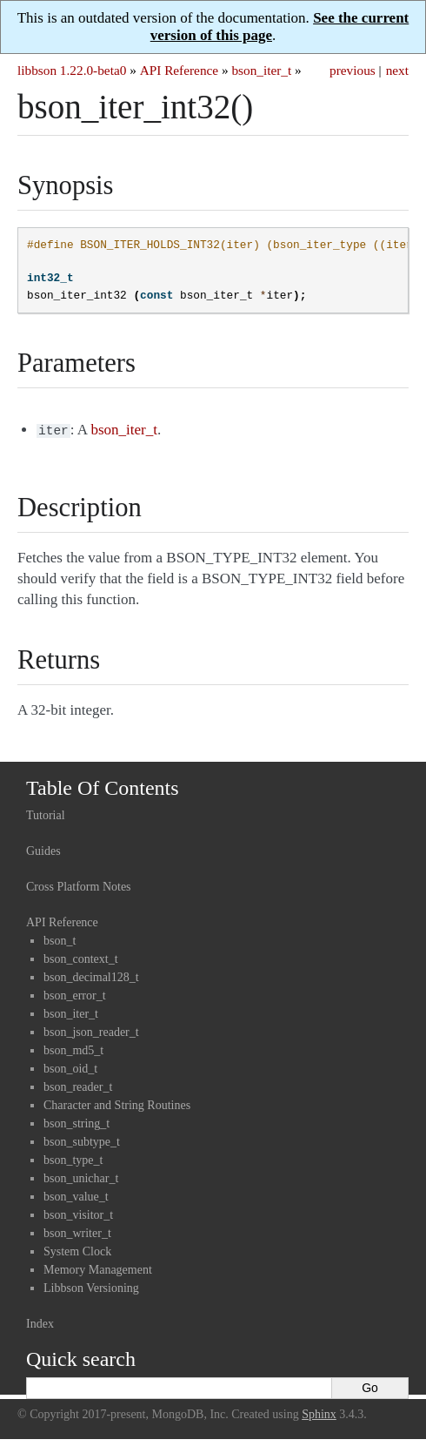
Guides (43, 849)
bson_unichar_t (80, 1176)
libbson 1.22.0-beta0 (71, 70)
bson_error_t (74, 993)
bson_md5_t (73, 1048)
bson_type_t (73, 1158)
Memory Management (97, 1268)
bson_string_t (76, 1121)
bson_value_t (76, 1194)
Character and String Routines (116, 1103)
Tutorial (45, 813)
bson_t (59, 938)
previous (352, 70)
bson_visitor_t (78, 1213)
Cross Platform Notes (78, 884)
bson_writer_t (77, 1231)
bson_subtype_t (81, 1140)
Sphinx (319, 1412)
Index (40, 1322)
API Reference (179, 70)
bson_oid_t (70, 1066)
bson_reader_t (77, 1085)
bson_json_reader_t (91, 1030)
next (397, 70)
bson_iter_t (261, 70)
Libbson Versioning (91, 1286)
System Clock (77, 1249)
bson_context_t (80, 957)
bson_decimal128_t (91, 975)
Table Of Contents (102, 786)
